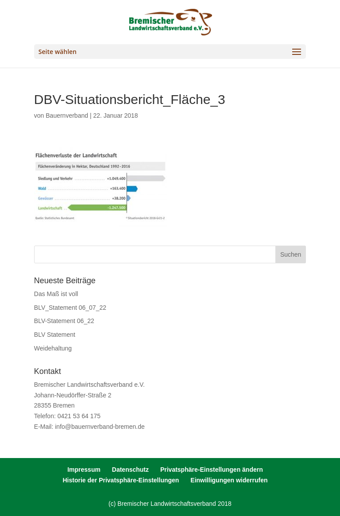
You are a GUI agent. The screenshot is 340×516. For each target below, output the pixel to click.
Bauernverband (67, 115)
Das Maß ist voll (56, 293)
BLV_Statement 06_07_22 (70, 307)
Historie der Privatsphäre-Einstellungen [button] (120, 480)
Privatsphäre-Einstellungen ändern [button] (211, 469)
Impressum (83, 469)
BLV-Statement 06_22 (64, 320)
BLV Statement (54, 334)
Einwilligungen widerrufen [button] (228, 480)
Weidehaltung (53, 348)
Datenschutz (130, 469)
